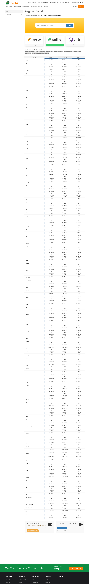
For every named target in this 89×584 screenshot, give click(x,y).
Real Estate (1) (35, 53)
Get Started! (76, 568)
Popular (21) (28, 51)
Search (70, 25)
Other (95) (46, 53)
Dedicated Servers (66, 2)
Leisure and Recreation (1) (75, 51)
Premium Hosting (35, 2)
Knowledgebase (25, 6)
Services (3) (66, 51)
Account (81, 6)
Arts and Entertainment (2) (37, 51)
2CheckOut (47, 582)
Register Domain (75, 2)
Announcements (17, 6)
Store (11, 6)
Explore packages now (33, 530)
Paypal (46, 579)
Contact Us (45, 6)
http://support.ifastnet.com (64, 579)
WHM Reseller (52, 2)
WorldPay (47, 581)
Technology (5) (60, 51)
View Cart (14, 14)
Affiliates (40, 6)
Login (81, 2)
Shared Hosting (22, 579)
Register (33, 581)
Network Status (34, 6)
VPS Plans (59, 2)
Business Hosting (44, 2)
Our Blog (8, 582)
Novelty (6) (41, 53)
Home (29, 2)
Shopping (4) (28, 53)
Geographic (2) (53, 51)
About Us (8, 579)
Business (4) (46, 51)
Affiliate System (35, 582)
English (75, 6)
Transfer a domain (62, 528)
